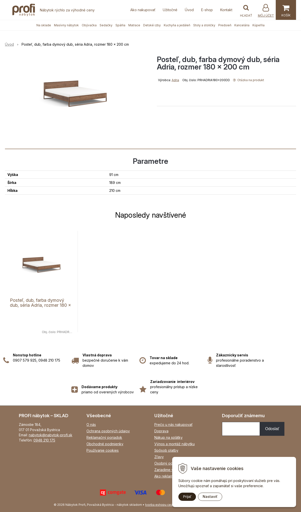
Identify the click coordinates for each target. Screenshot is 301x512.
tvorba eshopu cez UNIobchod (167, 505)
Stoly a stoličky (204, 25)
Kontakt (226, 10)
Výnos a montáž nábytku (174, 444)
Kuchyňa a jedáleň (177, 25)
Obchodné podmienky (104, 444)
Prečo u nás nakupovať (173, 424)
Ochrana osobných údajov (108, 431)
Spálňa (120, 25)
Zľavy (159, 457)
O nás (91, 424)
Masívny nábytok (66, 25)
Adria (175, 80)
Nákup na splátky (168, 437)
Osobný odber (166, 463)
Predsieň (224, 25)
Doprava (161, 431)
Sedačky (106, 25)
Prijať (187, 497)
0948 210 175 (44, 440)
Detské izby (152, 25)
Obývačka (89, 25)
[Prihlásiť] (266, 10)
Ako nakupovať (142, 10)
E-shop (207, 10)
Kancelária (241, 25)
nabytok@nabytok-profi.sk (50, 435)
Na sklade (43, 25)
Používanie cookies (102, 450)
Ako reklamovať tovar (172, 476)
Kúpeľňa (258, 25)
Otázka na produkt (248, 80)
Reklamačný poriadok (104, 437)
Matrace (134, 25)
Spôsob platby (166, 450)
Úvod (189, 10)
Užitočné (170, 10)
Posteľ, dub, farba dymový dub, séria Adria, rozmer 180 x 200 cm (40, 305)
